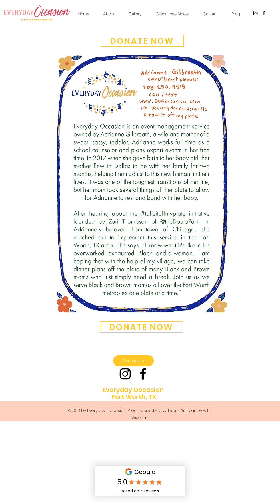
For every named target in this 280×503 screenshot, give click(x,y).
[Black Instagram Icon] (255, 13)
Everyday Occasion (133, 389)
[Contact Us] (133, 360)
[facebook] (264, 13)
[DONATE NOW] (142, 41)
